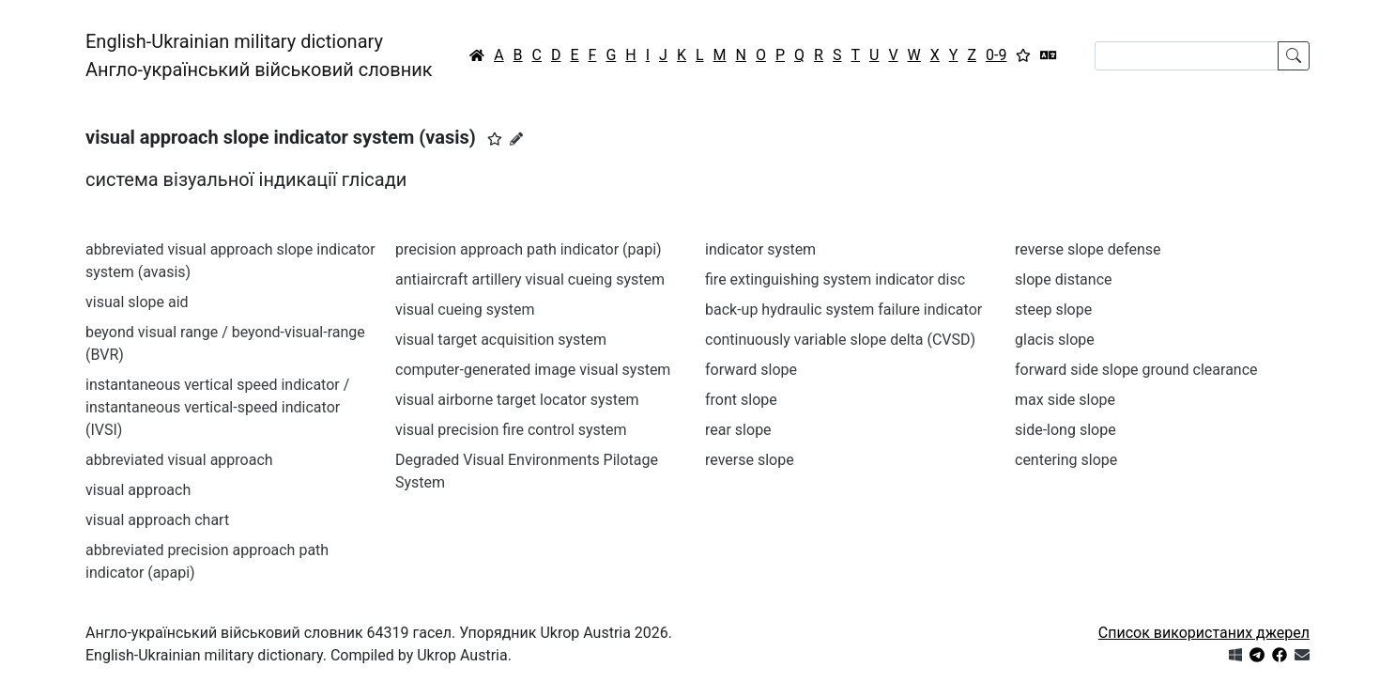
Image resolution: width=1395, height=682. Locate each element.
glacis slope (1055, 340)
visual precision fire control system (511, 430)
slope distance (1063, 279)
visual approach (138, 490)
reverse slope (749, 460)
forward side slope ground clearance (1136, 370)
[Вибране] (1023, 55)
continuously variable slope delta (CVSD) (840, 340)
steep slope (1053, 309)
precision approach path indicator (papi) (528, 249)
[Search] (1187, 55)
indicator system (760, 249)
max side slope (1065, 400)
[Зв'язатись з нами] (1302, 655)
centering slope (1066, 460)
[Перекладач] (1048, 55)
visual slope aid (137, 302)
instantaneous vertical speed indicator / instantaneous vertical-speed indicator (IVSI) (217, 407)
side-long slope (1065, 430)
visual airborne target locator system (517, 400)
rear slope (738, 430)
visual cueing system (464, 309)
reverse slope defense (1088, 249)
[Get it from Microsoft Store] (1235, 655)
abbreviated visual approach (179, 460)
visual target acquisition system (500, 340)
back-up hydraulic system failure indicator (843, 309)
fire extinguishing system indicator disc (835, 279)
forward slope (751, 370)
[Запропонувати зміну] (516, 139)
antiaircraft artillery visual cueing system (530, 279)
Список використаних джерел (1204, 633)
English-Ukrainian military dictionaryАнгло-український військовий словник (259, 55)
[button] (494, 139)
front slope (741, 400)
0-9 (996, 55)
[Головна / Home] (477, 55)
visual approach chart (157, 520)
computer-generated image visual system (532, 370)
